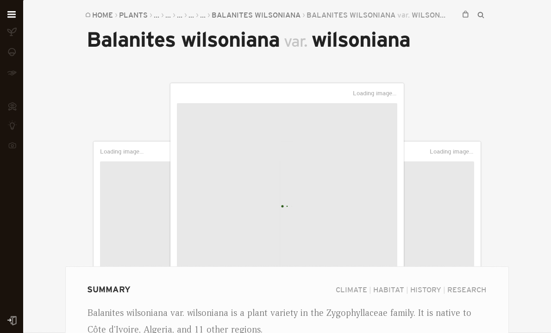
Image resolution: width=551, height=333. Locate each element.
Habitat (388, 289)
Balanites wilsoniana (256, 15)
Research (466, 289)
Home (102, 15)
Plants (133, 15)
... (156, 15)
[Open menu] (11, 14)
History (425, 289)
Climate (351, 289)
